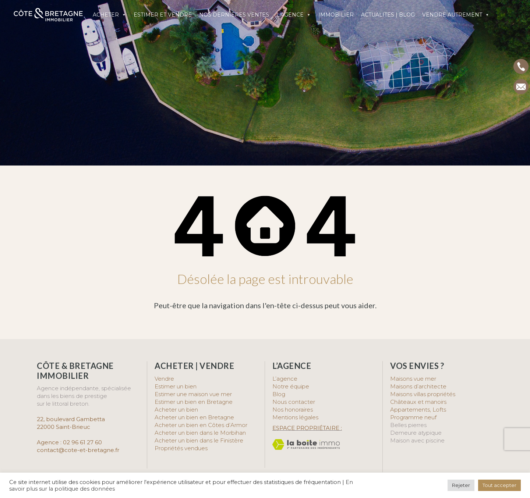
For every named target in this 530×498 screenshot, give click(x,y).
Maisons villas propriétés (422, 394)
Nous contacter (293, 401)
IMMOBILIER (336, 14)
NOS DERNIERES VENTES (234, 14)
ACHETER (109, 14)
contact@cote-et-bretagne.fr (78, 450)
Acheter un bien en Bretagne (194, 417)
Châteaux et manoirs (418, 401)
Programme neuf (413, 417)
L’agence (284, 378)
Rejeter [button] (461, 485)
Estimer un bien (176, 386)
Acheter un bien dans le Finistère (200, 440)
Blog (278, 394)
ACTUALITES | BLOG (388, 14)
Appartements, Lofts (418, 409)
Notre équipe (290, 386)
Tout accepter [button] (499, 485)
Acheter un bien (176, 409)
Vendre (164, 378)
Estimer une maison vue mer (193, 394)
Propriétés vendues (181, 448)
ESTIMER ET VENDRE (163, 14)
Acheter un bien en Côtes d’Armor (201, 424)
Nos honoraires (292, 409)
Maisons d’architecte (418, 386)
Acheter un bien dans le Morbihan (200, 432)
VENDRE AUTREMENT (456, 14)
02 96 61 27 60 (82, 442)
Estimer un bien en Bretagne (194, 401)
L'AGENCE (293, 14)
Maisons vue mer (413, 378)
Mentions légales (295, 417)
